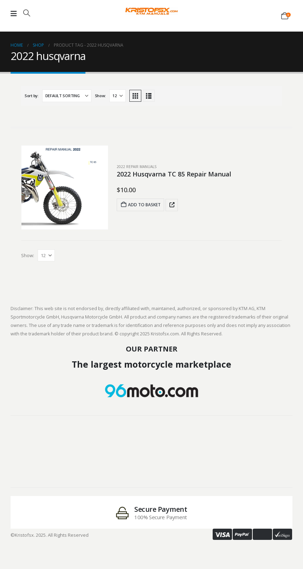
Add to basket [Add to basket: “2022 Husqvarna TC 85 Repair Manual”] (140, 205)
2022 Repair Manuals (136, 166)
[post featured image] (64, 187)
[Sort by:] (66, 95)
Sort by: (32, 95)
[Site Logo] (151, 11)
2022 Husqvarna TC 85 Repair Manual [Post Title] (174, 174)
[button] (26, 13)
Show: (100, 95)
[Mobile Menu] (14, 13)
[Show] (117, 95)
